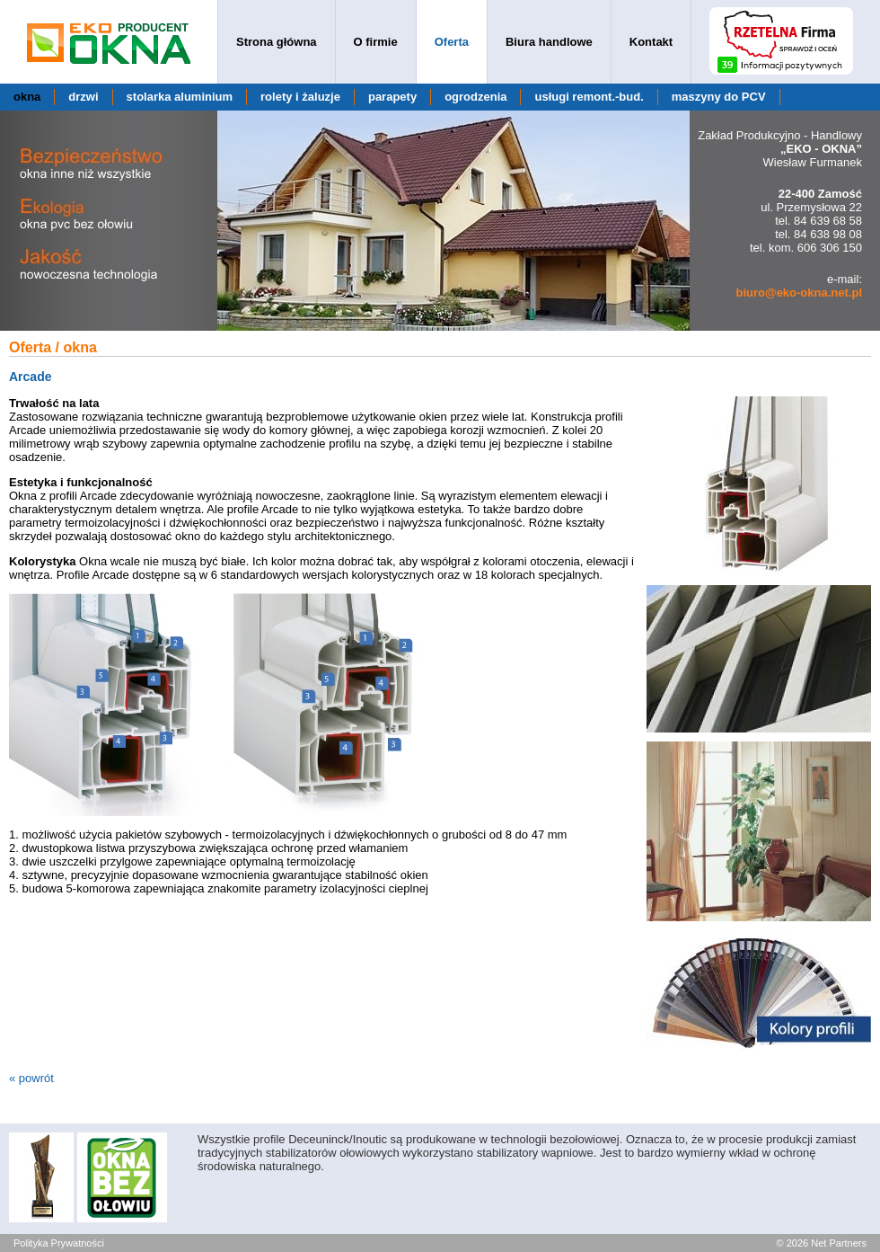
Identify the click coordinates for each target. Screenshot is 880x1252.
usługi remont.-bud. (588, 96)
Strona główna (276, 42)
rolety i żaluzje (300, 96)
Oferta (452, 42)
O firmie (376, 42)
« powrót (31, 1078)
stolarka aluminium (180, 96)
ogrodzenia (475, 96)
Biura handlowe (549, 42)
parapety (392, 96)
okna (26, 96)
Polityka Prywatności (58, 1243)
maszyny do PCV (719, 96)
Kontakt (651, 42)
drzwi (83, 96)
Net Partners (839, 1243)
